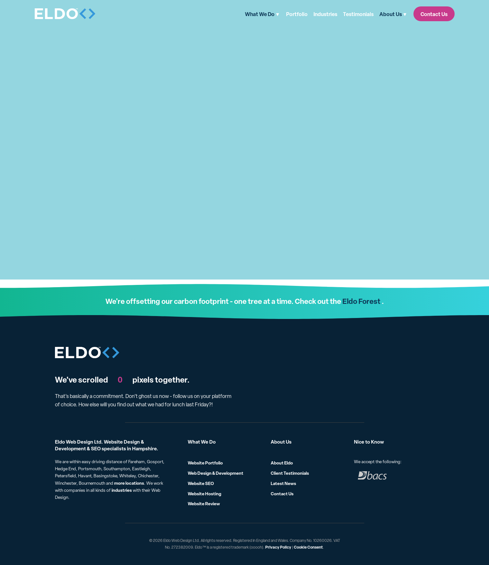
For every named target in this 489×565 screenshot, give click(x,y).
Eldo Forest (361, 301)
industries (122, 490)
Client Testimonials (290, 473)
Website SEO (201, 483)
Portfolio (297, 14)
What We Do (260, 14)
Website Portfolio (205, 463)
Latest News (283, 483)
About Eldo (282, 463)
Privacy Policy (278, 547)
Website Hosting (204, 493)
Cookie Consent (308, 547)
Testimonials (358, 14)
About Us (390, 14)
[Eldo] (65, 13)
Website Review (204, 503)
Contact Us (434, 14)
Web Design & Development (215, 473)
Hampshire (144, 448)
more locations (129, 483)
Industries (325, 14)
